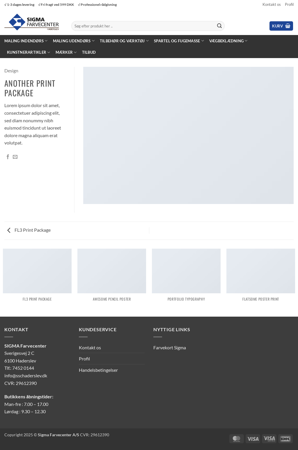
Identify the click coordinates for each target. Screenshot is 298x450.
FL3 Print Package (29, 230)
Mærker (66, 52)
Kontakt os (271, 4)
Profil (289, 4)
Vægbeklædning (228, 40)
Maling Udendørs (74, 40)
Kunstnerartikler (28, 52)
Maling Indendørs (26, 40)
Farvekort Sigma (169, 347)
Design (11, 70)
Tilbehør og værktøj (124, 40)
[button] (281, 26)
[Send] (219, 26)
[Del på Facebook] (8, 157)
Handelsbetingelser (98, 370)
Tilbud (89, 52)
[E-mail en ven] (15, 157)
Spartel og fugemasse (179, 40)
